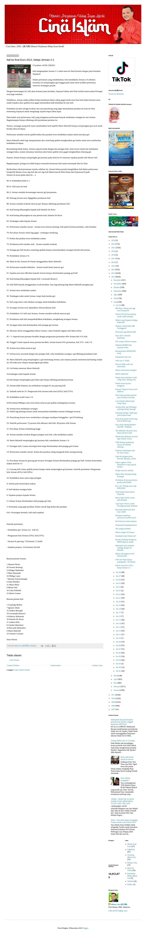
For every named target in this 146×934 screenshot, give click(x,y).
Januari (116, 690)
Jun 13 (118, 627)
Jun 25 (118, 583)
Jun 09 (118, 642)
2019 (113, 251)
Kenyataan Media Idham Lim (132, 875)
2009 (113, 702)
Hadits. (130, 884)
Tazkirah (130, 881)
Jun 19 (118, 605)
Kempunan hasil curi (123, 357)
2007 (113, 709)
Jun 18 (118, 609)
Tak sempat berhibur (123, 529)
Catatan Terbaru (13, 665)
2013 (113, 273)
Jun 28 (118, 572)
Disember (117, 280)
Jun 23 (118, 591)
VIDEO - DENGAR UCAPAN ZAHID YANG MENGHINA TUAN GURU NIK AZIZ (122, 801)
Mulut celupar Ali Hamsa (124, 532)
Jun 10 (118, 638)
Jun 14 (118, 623)
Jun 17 (118, 612)
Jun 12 (118, 631)
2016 (113, 262)
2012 (113, 277)
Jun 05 (118, 656)
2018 (113, 255)
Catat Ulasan (14, 660)
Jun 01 (118, 671)
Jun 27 (118, 576)
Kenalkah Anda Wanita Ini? (125, 536)
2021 (113, 248)
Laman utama (55, 665)
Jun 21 (118, 598)
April (116, 679)
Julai (116, 298)
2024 (113, 240)
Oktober (117, 287)
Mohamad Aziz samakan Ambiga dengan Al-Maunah (124, 548)
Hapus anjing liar (121, 374)
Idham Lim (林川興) (119, 904)
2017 (113, 259)
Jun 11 (118, 634)
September (118, 291)
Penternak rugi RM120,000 (125, 332)
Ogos (116, 295)
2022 (113, 244)
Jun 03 (118, 664)
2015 (113, 266)
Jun (115, 302)
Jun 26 (118, 580)
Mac (115, 683)
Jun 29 (118, 305)
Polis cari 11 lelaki (122, 361)
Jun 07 (118, 649)
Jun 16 (118, 616)
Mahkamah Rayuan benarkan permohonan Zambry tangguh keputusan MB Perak (122, 722)
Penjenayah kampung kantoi (126, 525)
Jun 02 (118, 667)
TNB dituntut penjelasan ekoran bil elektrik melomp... (124, 444)
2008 (113, 706)
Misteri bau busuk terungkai (125, 370)
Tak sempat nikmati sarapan (125, 341)
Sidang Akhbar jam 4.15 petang (122, 741)
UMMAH (131, 850)
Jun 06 (118, 653)
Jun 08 (118, 645)
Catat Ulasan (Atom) (22, 670)
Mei (115, 676)
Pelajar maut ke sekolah (124, 470)
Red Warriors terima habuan (125, 521)
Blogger (85, 928)
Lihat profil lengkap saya (117, 911)
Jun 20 (118, 602)
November (118, 284)
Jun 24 (118, 587)
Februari (117, 686)
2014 (113, 270)
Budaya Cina (132, 863)
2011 (113, 695)
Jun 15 (118, 620)
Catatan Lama (97, 665)
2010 (113, 698)
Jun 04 (118, 660)
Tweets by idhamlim (116, 94)
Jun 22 (118, 594)
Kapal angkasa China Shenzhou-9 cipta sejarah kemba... (125, 464)
